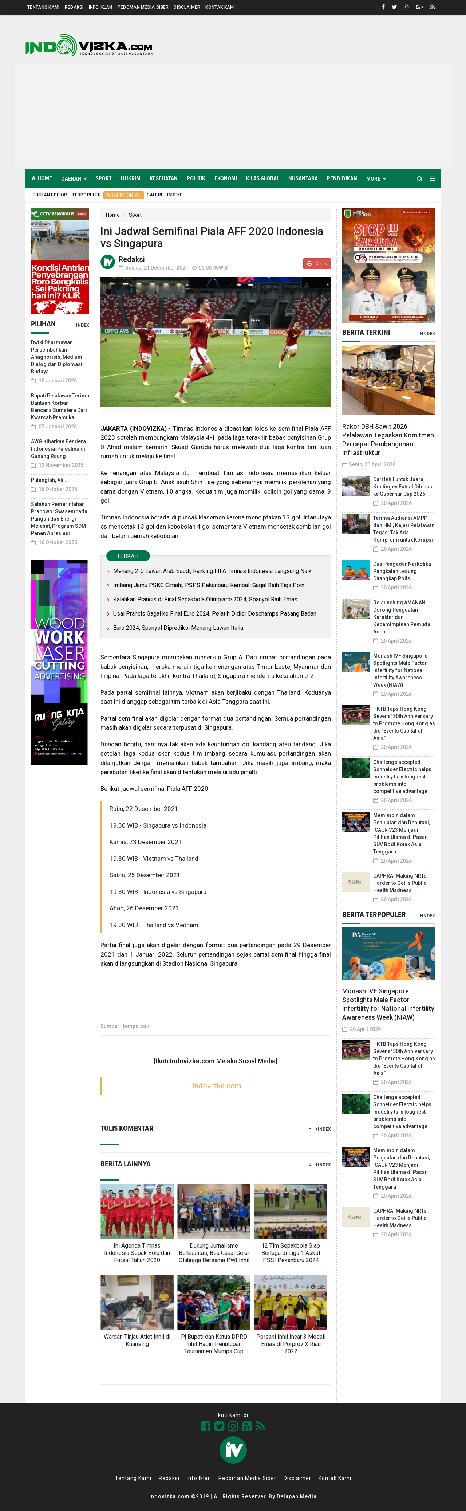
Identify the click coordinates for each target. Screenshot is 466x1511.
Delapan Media (297, 1496)
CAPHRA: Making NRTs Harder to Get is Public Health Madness (400, 883)
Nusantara (303, 178)
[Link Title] (206, 1426)
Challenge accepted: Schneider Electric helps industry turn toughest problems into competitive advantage (402, 776)
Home (41, 178)
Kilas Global (262, 178)
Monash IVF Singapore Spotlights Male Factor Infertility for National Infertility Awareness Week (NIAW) (400, 670)
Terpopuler (86, 194)
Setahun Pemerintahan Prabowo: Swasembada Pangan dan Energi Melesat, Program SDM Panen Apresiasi (59, 518)
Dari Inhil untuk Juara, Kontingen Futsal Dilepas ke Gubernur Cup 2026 (402, 486)
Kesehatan (164, 178)
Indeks (175, 194)
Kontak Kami (220, 7)
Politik (196, 178)
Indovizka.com (216, 1086)
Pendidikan (342, 178)
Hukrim (131, 178)
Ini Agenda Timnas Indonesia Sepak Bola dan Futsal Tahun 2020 (137, 1253)
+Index (81, 325)
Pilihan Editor (50, 194)
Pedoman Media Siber (143, 7)
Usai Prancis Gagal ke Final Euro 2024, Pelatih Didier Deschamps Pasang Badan (214, 613)
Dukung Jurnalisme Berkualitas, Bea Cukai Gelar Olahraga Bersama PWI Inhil (214, 1253)
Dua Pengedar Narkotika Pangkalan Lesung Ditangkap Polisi (402, 571)
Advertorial (123, 195)
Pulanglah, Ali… (49, 480)
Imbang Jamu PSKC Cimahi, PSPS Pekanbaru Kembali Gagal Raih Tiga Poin (208, 585)
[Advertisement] (233, 115)
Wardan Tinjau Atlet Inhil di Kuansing (137, 1340)
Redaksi (74, 7)
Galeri (154, 194)
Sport (104, 178)
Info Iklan (100, 7)
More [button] (373, 179)
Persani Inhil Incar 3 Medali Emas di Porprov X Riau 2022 (290, 1344)
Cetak (317, 263)
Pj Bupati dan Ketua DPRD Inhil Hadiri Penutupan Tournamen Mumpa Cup (214, 1344)
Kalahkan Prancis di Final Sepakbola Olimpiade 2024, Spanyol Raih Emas (205, 599)
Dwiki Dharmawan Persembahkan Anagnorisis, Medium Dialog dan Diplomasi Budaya (56, 357)
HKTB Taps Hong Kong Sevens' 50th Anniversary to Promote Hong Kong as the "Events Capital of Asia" (404, 723)
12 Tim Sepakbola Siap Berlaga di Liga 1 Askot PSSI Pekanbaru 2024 (290, 1253)
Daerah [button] (71, 179)
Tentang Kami (43, 7)
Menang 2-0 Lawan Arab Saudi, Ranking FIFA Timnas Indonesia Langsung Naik (212, 571)
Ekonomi (225, 178)
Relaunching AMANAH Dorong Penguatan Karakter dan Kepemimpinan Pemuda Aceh (401, 617)
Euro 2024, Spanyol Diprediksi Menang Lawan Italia (178, 627)
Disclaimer (187, 7)
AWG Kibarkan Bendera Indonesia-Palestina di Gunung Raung (58, 449)
